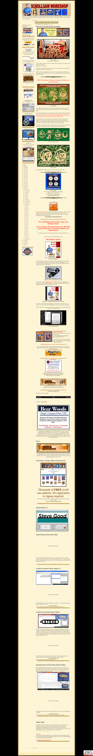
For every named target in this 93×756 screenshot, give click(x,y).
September (27, 201)
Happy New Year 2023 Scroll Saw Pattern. (48, 26)
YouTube (55, 22)
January (26, 189)
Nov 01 (25, 205)
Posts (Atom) (44, 401)
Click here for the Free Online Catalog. (53, 501)
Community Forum (48, 22)
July (25, 198)
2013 (25, 174)
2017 (25, 180)
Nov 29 (25, 236)
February (26, 190)
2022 (25, 188)
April (26, 193)
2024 (25, 241)
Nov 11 (25, 217)
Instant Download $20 (53, 258)
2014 (25, 176)
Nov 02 (25, 206)
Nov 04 (25, 209)
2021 (25, 186)
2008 (25, 167)
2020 (25, 185)
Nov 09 (25, 215)
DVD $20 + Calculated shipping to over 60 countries (53, 301)
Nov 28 (25, 234)
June (26, 196)
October (26, 202)
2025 (25, 243)
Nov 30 (25, 237)
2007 (25, 166)
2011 (25, 172)
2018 (25, 182)
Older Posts (68, 397)
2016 (25, 179)
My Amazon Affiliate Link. (53, 391)
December (27, 238)
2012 (25, 173)
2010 (25, 170)
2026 (25, 244)
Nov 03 (25, 208)
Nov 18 (25, 227)
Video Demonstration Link (53, 195)
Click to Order (53, 105)
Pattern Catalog (39, 22)
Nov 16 (25, 224)
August (26, 199)
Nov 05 (25, 211)
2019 (25, 183)
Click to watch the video (53, 326)
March (26, 192)
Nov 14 (25, 221)
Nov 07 (25, 212)
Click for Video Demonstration (61, 341)
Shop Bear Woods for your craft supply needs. (53, 374)
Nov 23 (25, 231)
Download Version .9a (53, 713)
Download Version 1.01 (53, 658)
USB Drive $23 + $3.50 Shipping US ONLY (53, 279)
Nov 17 (25, 225)
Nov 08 (25, 214)
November (27, 204)
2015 (25, 177)
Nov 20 (25, 228)
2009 (25, 169)
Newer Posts (39, 397)
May (26, 195)
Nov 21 (25, 230)
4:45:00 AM (46, 393)
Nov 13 (25, 220)
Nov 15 (25, 222)
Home (53, 397)
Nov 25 (25, 233)
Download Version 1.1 (53, 605)
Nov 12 (25, 218)
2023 (25, 240)
